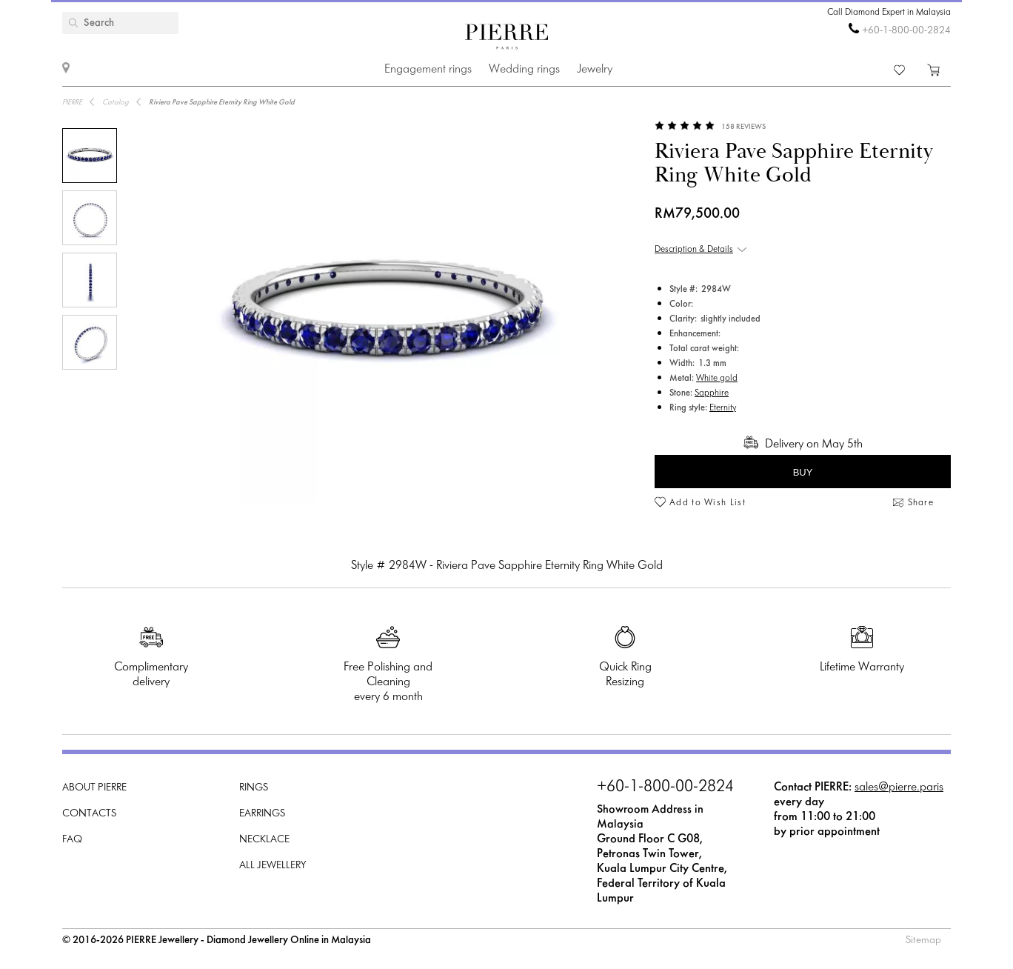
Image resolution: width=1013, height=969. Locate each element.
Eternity (722, 408)
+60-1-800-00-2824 (906, 31)
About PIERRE (94, 788)
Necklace (264, 840)
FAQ (72, 840)
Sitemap (923, 940)
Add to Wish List (707, 503)
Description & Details (694, 249)
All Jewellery (272, 865)
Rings (253, 788)
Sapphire (712, 393)
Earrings (262, 814)
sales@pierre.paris (899, 787)
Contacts (89, 814)
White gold (717, 378)
